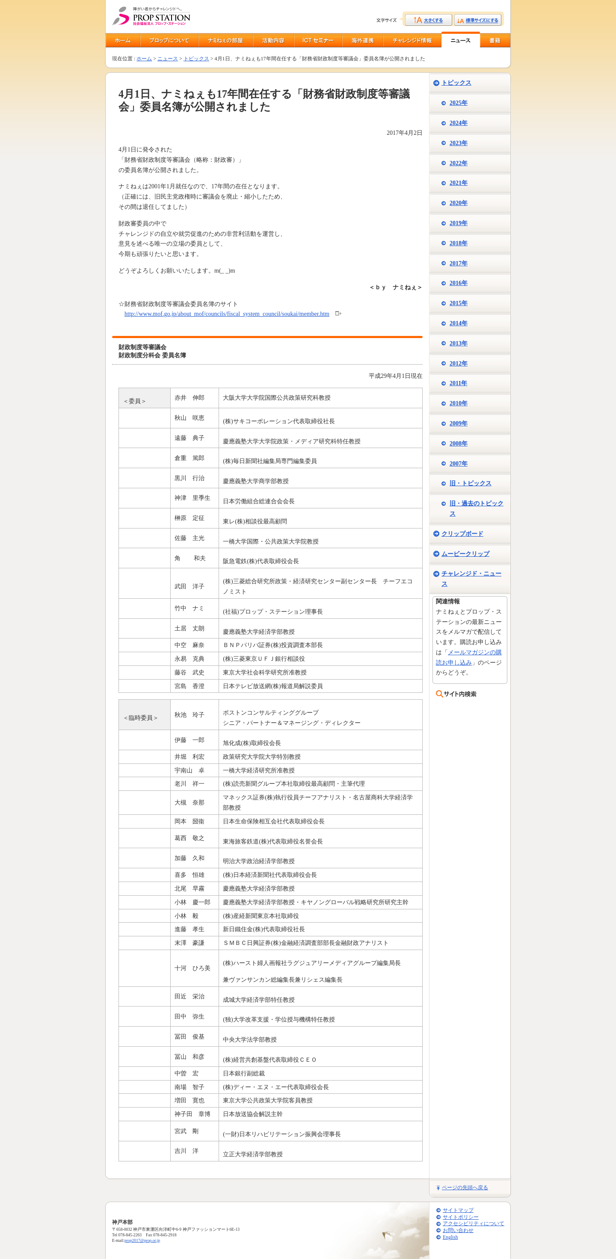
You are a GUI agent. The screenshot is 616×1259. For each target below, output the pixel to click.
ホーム (144, 59)
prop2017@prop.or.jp (142, 1240)
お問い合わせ (458, 1230)
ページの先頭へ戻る (465, 1188)
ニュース (167, 59)
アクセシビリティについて (473, 1223)
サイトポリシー (461, 1217)
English (450, 1237)
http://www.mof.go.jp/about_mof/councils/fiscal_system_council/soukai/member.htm (226, 314)
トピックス (196, 59)
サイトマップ (458, 1210)
